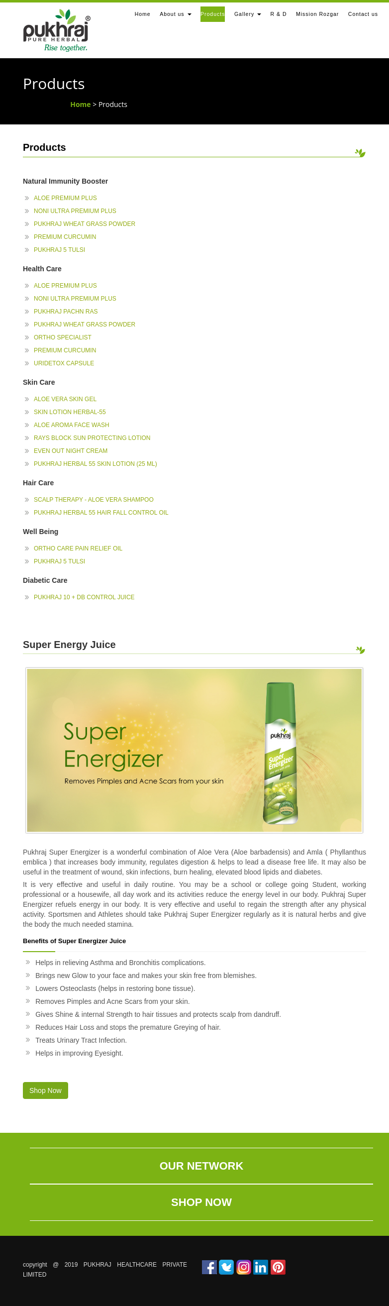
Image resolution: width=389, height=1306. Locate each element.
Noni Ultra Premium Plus (75, 211)
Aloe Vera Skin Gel (65, 399)
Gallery (247, 14)
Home (143, 14)
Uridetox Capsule (64, 363)
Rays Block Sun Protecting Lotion (92, 438)
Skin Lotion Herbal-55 (70, 412)
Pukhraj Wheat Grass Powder (84, 223)
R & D (279, 14)
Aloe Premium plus (65, 198)
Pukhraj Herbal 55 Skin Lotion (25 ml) (95, 463)
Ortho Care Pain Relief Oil (78, 548)
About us (175, 14)
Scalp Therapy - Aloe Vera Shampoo (94, 499)
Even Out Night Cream (70, 450)
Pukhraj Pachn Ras (65, 311)
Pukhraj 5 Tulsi (59, 249)
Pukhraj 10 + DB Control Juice (84, 597)
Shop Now (201, 1202)
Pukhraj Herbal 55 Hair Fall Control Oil (101, 512)
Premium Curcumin (65, 236)
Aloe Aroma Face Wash (71, 425)
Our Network (202, 1166)
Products (212, 14)
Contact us (363, 14)
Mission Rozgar (317, 14)
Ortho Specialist (63, 337)
